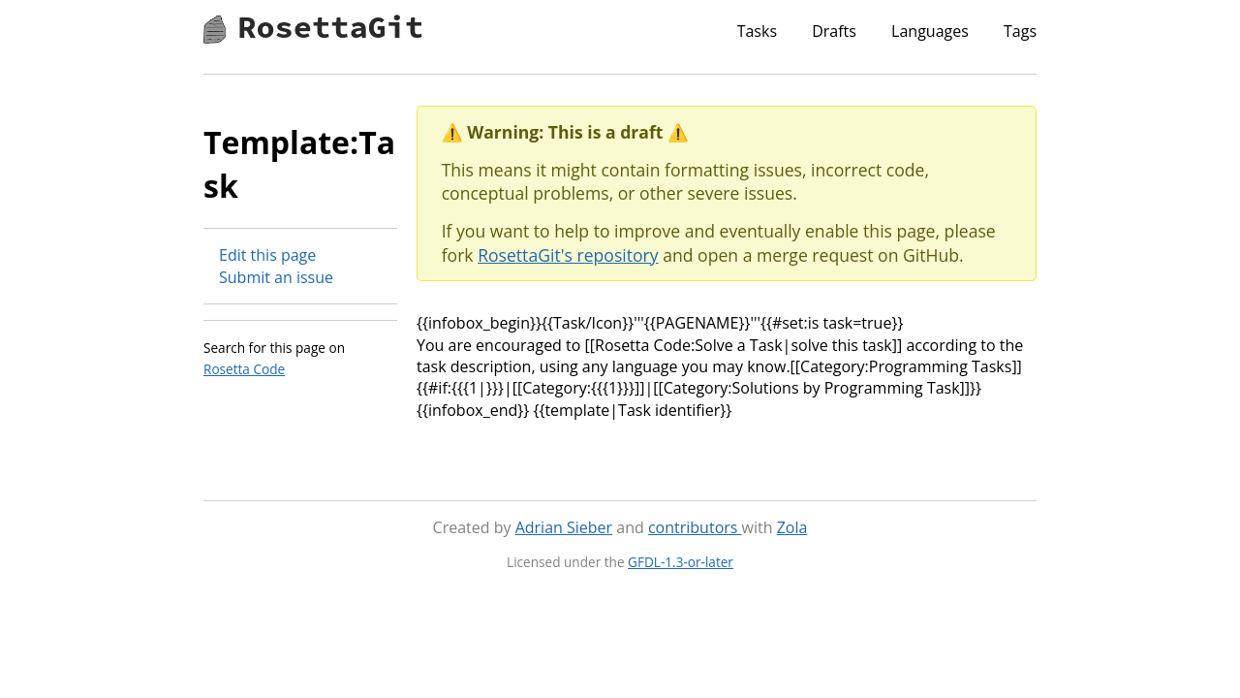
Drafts (834, 31)
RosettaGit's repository (568, 255)
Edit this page (267, 255)
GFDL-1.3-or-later (680, 562)
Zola (792, 527)
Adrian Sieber (563, 527)
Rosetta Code (244, 369)
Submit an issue (276, 277)
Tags (1020, 31)
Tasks (757, 31)
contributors (695, 527)
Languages (930, 31)
